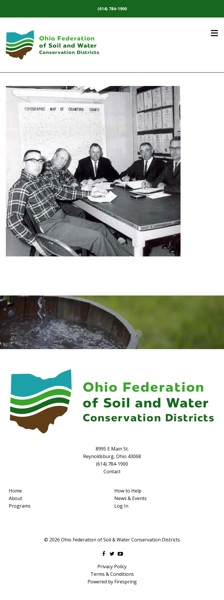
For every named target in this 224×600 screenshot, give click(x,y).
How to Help (127, 491)
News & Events (130, 498)
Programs (20, 506)
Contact (112, 471)
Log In (121, 506)
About (15, 498)
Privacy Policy (112, 566)
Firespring (125, 581)
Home (15, 491)
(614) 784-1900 (112, 8)
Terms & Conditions (112, 574)
